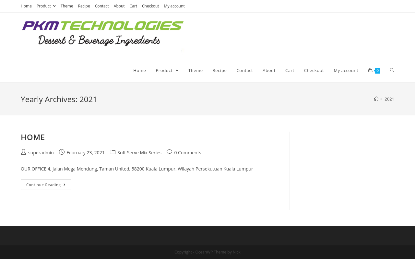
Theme (67, 6)
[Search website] (392, 70)
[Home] (376, 99)
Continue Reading (46, 184)
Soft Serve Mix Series (139, 152)
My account (174, 6)
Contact (102, 6)
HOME (33, 137)
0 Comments (187, 152)
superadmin (41, 152)
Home (26, 6)
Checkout (150, 6)
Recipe (84, 6)
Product (46, 6)
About (119, 6)
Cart (133, 6)
